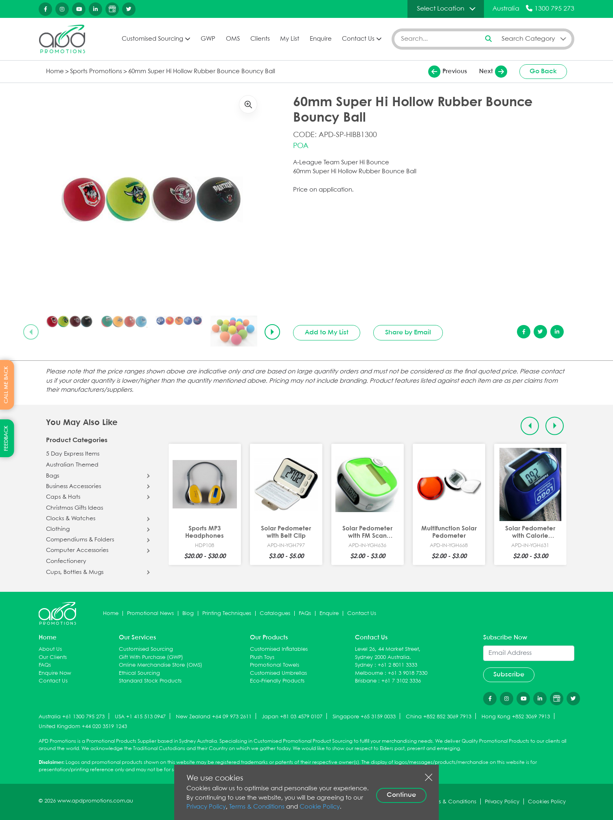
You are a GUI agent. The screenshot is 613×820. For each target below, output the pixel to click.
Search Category (528, 39)
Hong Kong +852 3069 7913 (516, 717)
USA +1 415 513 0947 (140, 717)
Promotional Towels (274, 665)
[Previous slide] (31, 332)
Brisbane (366, 681)
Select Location (440, 9)
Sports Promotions (96, 71)
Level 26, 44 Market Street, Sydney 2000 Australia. (387, 653)
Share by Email (408, 332)
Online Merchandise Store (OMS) (160, 665)
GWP (208, 39)
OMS (233, 39)
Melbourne (369, 673)
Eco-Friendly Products (277, 681)
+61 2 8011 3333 (397, 665)
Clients (260, 39)
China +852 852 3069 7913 (438, 717)
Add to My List (326, 332)
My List (289, 39)
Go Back (543, 71)
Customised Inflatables (279, 649)
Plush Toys (262, 657)
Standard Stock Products (150, 681)
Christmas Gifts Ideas (74, 508)
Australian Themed (72, 465)
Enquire (321, 39)
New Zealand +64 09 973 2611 (214, 717)
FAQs (305, 613)
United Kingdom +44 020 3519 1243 (83, 726)
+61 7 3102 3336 (401, 681)
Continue (401, 795)
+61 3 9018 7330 (407, 673)
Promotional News (150, 613)
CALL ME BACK (6, 384)
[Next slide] (272, 332)
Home (55, 71)
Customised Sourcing (152, 39)
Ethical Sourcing (139, 673)
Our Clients (53, 657)
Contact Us (358, 39)
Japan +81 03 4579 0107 (292, 717)
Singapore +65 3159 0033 (364, 717)
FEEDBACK (6, 438)
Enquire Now (55, 673)
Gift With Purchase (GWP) (151, 657)
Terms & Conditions (257, 807)
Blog (188, 613)
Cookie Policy (320, 807)
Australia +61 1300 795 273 (72, 717)
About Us (50, 649)
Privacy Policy (206, 807)
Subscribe (508, 675)
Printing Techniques (226, 613)
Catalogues (275, 613)
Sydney (364, 665)
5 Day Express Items (72, 454)
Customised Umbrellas (278, 673)
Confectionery (66, 561)
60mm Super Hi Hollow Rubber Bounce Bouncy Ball (201, 71)
